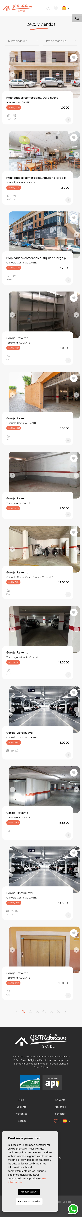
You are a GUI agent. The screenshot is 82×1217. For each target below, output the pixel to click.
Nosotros (60, 1106)
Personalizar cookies (29, 1201)
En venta (60, 1099)
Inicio (22, 1099)
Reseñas (21, 1120)
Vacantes (21, 1113)
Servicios (60, 1113)
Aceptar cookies (29, 1191)
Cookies (67, 1201)
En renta (21, 1106)
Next (76, 74)
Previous (12, 74)
